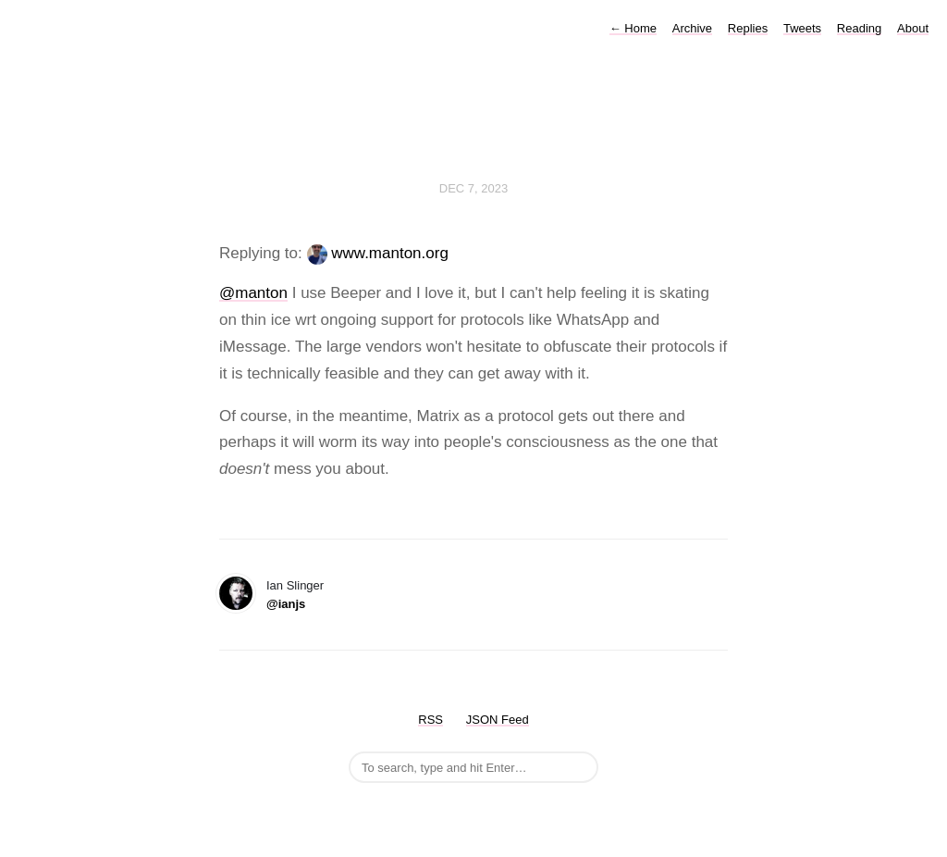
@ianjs (285, 604)
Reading (859, 28)
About (913, 28)
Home (633, 28)
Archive (692, 28)
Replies (748, 28)
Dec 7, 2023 (473, 188)
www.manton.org (390, 253)
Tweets (802, 28)
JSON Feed (497, 720)
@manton (253, 293)
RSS (430, 720)
